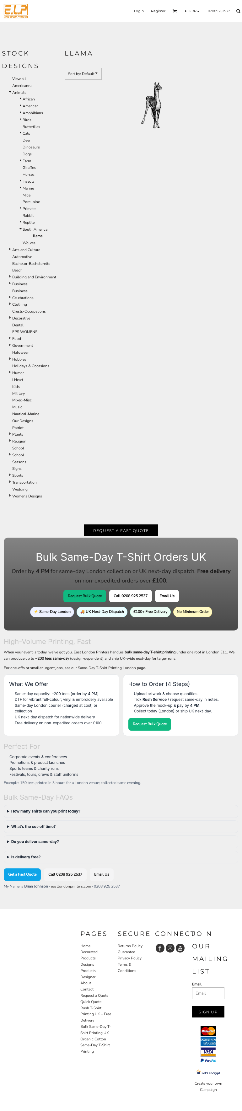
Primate (29, 208)
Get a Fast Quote (22, 874)
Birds (27, 119)
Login (139, 11)
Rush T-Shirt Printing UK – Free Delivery (95, 1014)
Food (16, 338)
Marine (28, 188)
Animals (19, 92)
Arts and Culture (26, 249)
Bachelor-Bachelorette (31, 263)
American (31, 106)
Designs (87, 964)
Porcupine (31, 201)
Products (88, 970)
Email (197, 984)
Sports (17, 475)
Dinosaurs (31, 147)
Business (20, 284)
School (18, 448)
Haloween (21, 352)
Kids (16, 386)
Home (85, 945)
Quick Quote (90, 1001)
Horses (29, 174)
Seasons (19, 461)
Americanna (22, 85)
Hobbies (19, 359)
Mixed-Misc (22, 400)
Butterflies (31, 126)
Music (17, 407)
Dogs (27, 154)
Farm (27, 161)
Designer (87, 977)
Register (158, 11)
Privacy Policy (130, 958)
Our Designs (22, 420)
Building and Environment (34, 277)
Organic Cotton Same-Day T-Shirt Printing (95, 1045)
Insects (29, 181)
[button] (175, 11)
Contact (87, 989)
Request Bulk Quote (85, 595)
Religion (19, 441)
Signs (17, 468)
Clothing (19, 304)
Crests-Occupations (29, 311)
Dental (18, 325)
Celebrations (23, 297)
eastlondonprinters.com (71, 886)
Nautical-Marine (25, 413)
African (29, 99)
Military (18, 393)
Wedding (20, 489)
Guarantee (126, 951)
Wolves (29, 242)
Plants (17, 434)
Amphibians (33, 112)
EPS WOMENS (24, 331)
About (85, 982)
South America (35, 229)
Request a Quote (94, 995)
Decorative (21, 318)
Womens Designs (27, 496)
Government (22, 345)
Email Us (167, 595)
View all (19, 78)
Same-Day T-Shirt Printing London (107, 667)
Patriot (18, 427)
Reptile (29, 222)
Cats (26, 133)
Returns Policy (130, 945)
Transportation (24, 482)
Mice (26, 195)
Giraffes (29, 167)
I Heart (17, 379)
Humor (18, 372)
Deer (26, 140)
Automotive (22, 256)
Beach (17, 270)
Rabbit (28, 215)
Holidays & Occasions (30, 365)
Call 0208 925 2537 (131, 595)
